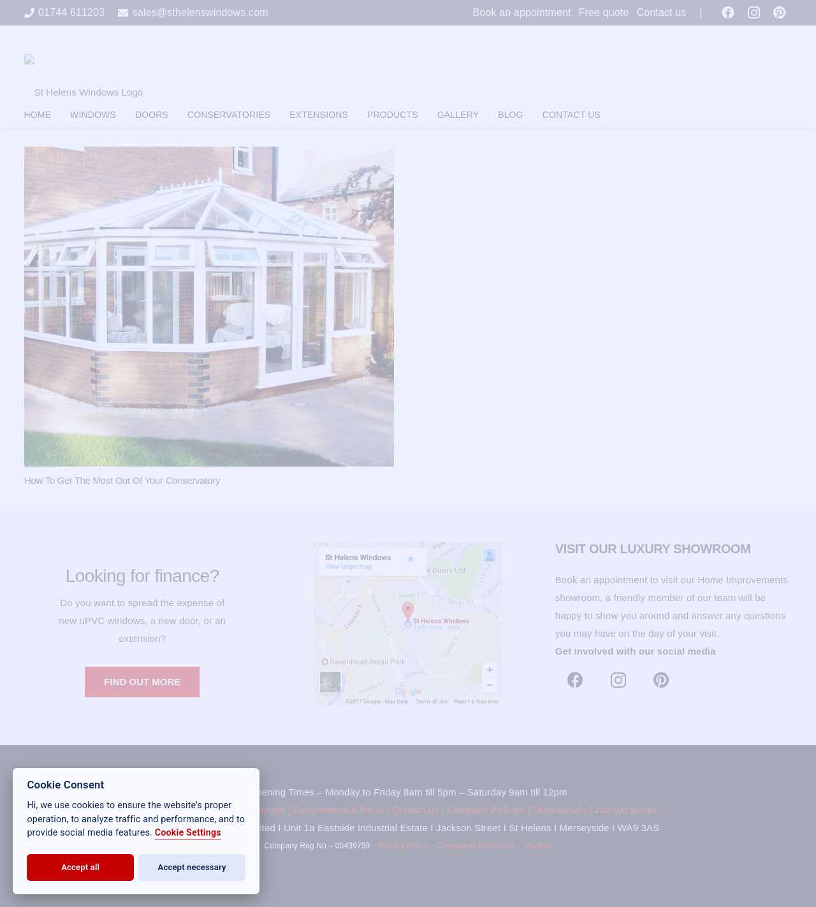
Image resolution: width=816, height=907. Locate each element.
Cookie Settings (188, 832)
